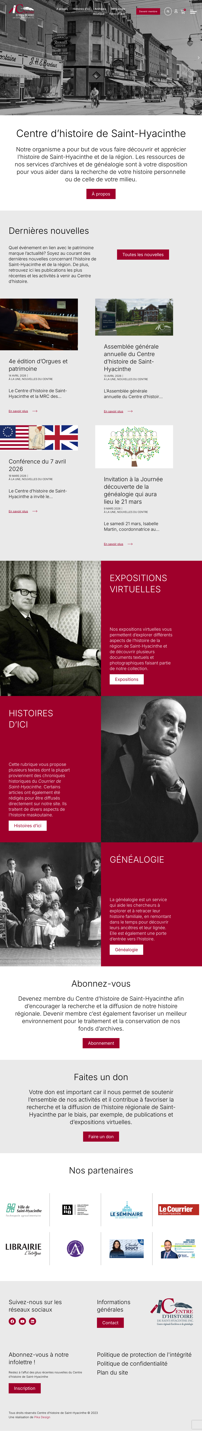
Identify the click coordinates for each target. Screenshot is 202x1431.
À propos (62, 8)
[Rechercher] (168, 11)
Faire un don (117, 13)
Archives (100, 8)
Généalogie (118, 8)
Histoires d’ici (81, 8)
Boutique (98, 13)
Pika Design (42, 1417)
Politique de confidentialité (132, 1363)
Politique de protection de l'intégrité (144, 1354)
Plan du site (112, 1372)
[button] (3, 57)
